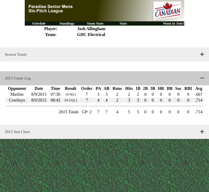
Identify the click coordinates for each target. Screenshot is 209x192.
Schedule (38, 23)
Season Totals (16, 54)
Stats (123, 23)
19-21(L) (70, 100)
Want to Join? (173, 23)
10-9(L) (70, 94)
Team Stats (95, 23)
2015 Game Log (18, 78)
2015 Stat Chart (17, 132)
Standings (67, 23)
